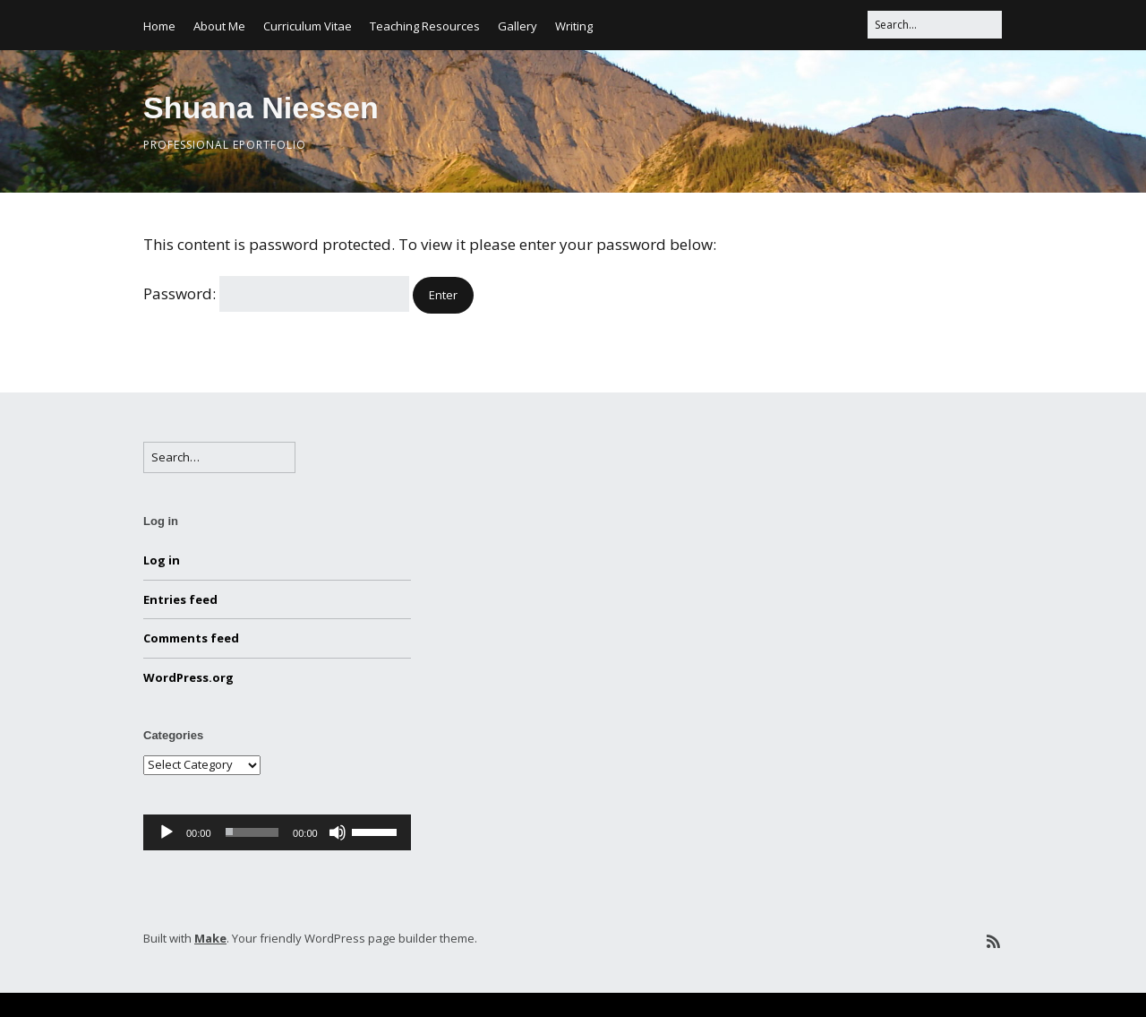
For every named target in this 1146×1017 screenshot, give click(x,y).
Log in (161, 560)
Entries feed (180, 599)
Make (210, 938)
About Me (219, 26)
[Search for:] (935, 24)
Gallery (517, 26)
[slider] (252, 832)
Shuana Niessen (261, 107)
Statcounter (46, 1005)
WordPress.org (188, 677)
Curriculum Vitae (307, 26)
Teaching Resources (425, 26)
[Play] (166, 832)
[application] (277, 832)
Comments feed (191, 638)
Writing (574, 26)
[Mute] (337, 832)
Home (159, 26)
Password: (276, 293)
